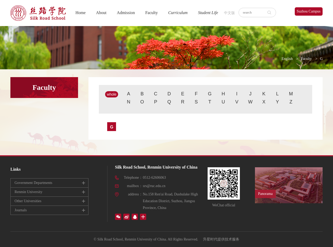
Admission (126, 12)
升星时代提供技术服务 (221, 239)
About (101, 12)
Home (80, 12)
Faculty (151, 12)
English (287, 59)
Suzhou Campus (309, 11)
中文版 (229, 13)
